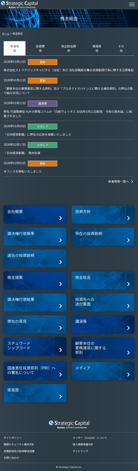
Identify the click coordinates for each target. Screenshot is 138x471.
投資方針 (83, 211)
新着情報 (14, 48)
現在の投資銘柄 (88, 233)
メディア (82, 368)
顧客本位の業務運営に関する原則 (90, 347)
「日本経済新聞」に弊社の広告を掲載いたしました (37, 134)
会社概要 (15, 211)
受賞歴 (13, 389)
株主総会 (83, 277)
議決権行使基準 (20, 233)
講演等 (81, 321)
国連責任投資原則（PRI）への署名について (31, 370)
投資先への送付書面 (85, 301)
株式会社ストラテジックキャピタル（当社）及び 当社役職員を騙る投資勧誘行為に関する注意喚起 (69, 70)
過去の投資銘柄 (20, 255)
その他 (121, 48)
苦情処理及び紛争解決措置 (19, 451)
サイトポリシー (13, 438)
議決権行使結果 (20, 299)
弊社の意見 (17, 321)
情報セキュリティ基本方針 (19, 444)
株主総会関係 (68, 48)
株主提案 (15, 277)
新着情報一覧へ (118, 181)
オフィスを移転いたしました (23, 171)
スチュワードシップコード (18, 345)
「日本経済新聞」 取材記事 (22, 153)
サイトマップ (80, 451)
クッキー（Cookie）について (90, 438)
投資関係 (40, 48)
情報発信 (96, 48)
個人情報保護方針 (83, 444)
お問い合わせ (11, 457)
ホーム (6, 33)
